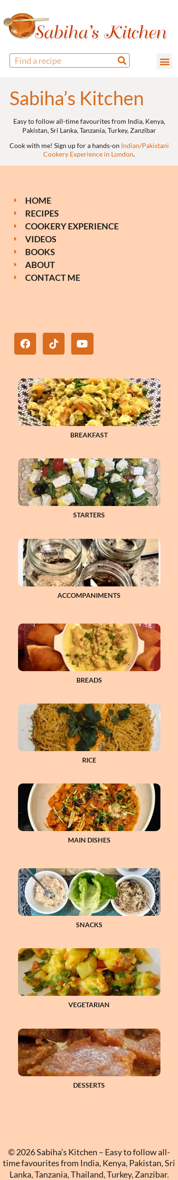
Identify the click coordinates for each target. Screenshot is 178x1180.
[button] (164, 61)
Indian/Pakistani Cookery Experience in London (106, 149)
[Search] (122, 60)
